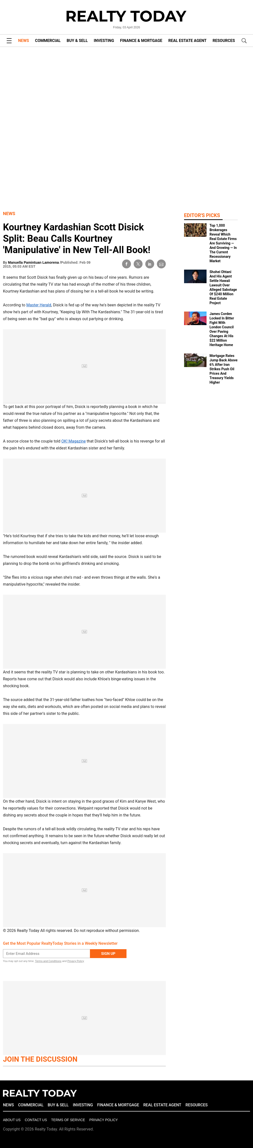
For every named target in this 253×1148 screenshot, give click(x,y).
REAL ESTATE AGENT (187, 40)
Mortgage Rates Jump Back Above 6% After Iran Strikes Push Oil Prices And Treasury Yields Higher (223, 369)
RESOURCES (224, 40)
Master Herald (38, 305)
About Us (12, 1120)
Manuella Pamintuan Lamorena (34, 262)
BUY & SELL (77, 40)
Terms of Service (68, 1120)
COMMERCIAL (48, 40)
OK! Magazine (73, 441)
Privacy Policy (75, 961)
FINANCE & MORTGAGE (141, 40)
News (9, 213)
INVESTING (104, 40)
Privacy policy (103, 1120)
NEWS (23, 40)
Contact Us (36, 1120)
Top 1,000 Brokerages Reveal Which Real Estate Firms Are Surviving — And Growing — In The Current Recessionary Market (223, 243)
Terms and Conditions (48, 961)
